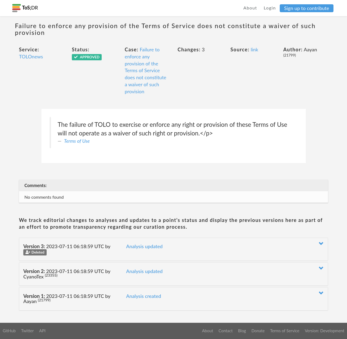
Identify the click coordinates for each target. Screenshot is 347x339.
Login (270, 7)
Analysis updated (144, 246)
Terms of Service (284, 330)
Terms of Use (77, 141)
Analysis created (143, 296)
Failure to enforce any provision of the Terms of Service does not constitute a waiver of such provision (145, 70)
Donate (258, 330)
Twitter (27, 330)
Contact (226, 330)
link (254, 49)
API (42, 330)
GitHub (9, 330)
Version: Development (324, 330)
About (250, 7)
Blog (242, 330)
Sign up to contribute (306, 8)
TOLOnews (31, 56)
